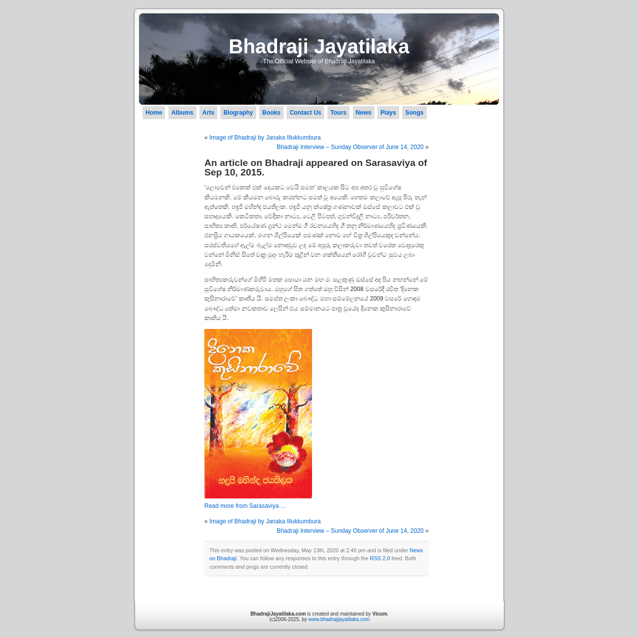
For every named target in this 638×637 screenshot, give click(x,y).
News (363, 112)
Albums (182, 112)
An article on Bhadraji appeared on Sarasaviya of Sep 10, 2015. (315, 167)
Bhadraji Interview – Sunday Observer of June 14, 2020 (350, 147)
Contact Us (305, 112)
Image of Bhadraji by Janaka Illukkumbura (264, 137)
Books (271, 112)
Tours (338, 112)
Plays (388, 112)
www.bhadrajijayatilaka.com (339, 619)
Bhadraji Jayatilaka (319, 46)
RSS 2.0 (380, 558)
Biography (238, 112)
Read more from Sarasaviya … (245, 505)
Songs (414, 112)
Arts (208, 112)
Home (154, 112)
